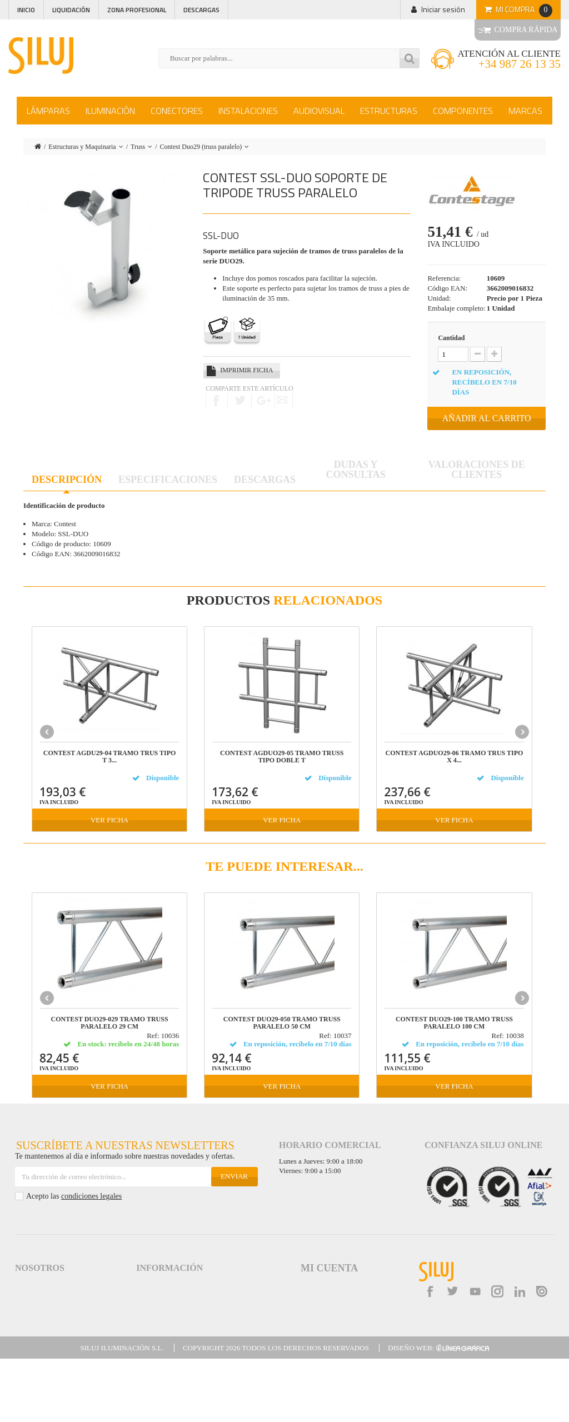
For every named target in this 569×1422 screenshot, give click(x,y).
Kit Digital (151, 1354)
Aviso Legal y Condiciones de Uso (187, 1284)
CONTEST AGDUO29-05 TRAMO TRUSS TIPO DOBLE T (281, 757)
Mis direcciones (322, 1303)
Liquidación (71, 9)
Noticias (27, 1314)
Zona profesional (136, 9)
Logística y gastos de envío (177, 1304)
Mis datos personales (329, 1312)
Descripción (67, 480)
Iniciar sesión (443, 9)
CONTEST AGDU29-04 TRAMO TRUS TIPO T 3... (109, 757)
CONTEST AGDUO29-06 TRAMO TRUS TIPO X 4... (454, 757)
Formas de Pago (161, 1314)
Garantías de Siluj (163, 1324)
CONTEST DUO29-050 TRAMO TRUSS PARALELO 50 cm (282, 1023)
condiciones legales (91, 1196)
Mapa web (152, 1344)
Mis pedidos (317, 1284)
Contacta (29, 1334)
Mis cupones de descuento (336, 1322)
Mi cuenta (329, 1268)
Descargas (201, 9)
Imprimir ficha (246, 370)
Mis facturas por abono (331, 1294)
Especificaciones (167, 480)
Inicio (26, 9)
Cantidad (451, 338)
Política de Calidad (43, 1304)
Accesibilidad (156, 1334)
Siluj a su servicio (41, 1294)
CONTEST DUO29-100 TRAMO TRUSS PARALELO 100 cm (454, 1023)
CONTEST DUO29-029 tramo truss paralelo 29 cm (109, 1023)
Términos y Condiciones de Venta (187, 1294)
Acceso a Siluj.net (41, 1284)
